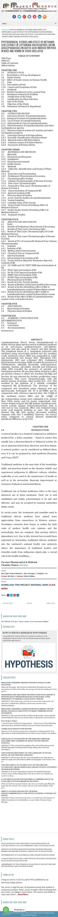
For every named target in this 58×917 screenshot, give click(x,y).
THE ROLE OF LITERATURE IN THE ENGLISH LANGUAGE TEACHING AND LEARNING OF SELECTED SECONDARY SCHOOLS (25, 741)
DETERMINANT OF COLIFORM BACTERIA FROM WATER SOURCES (28, 855)
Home (4, 30)
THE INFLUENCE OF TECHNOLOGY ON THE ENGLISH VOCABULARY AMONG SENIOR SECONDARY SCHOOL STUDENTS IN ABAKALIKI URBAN (29, 767)
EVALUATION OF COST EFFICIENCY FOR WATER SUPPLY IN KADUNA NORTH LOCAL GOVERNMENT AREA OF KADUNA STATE (27, 845)
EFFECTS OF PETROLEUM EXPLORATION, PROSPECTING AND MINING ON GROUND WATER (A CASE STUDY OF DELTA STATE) (26, 850)
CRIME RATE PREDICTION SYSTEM (16, 729)
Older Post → (51, 603)
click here (23, 565)
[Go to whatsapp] (6, 910)
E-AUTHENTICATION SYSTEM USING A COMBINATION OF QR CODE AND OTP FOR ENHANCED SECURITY (27, 780)
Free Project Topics (9, 721)
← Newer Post (7, 603)
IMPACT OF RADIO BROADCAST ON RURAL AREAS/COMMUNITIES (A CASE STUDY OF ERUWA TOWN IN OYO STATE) (28, 793)
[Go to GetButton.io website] (6, 914)
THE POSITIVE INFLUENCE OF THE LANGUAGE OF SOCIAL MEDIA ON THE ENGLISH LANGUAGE (26, 754)
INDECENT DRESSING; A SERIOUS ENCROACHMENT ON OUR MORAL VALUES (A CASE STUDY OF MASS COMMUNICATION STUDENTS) (27, 711)
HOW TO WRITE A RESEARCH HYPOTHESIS (25, 633)
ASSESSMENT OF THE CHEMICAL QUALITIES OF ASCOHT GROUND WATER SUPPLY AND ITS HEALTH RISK (28, 865)
